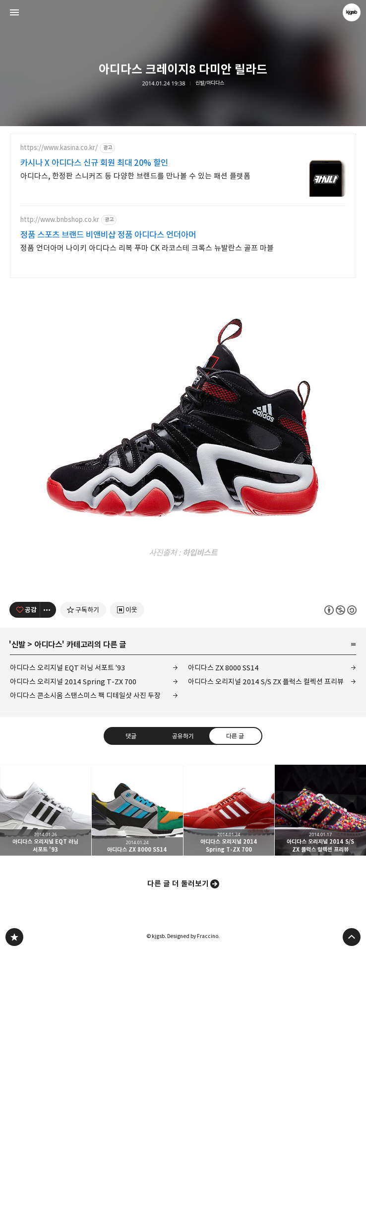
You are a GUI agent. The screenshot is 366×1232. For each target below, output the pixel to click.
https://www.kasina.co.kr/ (59, 148)
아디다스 (48, 923)
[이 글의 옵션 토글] (48, 888)
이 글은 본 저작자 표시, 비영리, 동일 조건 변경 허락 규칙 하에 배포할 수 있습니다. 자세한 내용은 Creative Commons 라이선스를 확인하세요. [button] (340, 887)
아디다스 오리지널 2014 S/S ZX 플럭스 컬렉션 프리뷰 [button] (320, 1088)
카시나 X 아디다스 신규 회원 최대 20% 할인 (94, 162)
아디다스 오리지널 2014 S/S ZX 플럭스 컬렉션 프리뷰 (266, 959)
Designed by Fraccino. (193, 1214)
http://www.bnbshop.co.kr (59, 220)
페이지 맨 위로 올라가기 (352, 1215)
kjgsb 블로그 (14, 1215)
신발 (18, 923)
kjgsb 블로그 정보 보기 (352, 12)
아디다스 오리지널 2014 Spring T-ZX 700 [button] (229, 1088)
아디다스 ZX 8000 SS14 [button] (137, 1088)
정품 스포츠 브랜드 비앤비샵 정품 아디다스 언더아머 (108, 234)
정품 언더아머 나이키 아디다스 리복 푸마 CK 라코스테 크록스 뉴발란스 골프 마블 (147, 248)
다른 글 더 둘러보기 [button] (178, 1161)
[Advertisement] (183, 357)
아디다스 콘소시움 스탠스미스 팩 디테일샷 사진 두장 (85, 973)
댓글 (130, 1013)
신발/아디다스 (209, 83)
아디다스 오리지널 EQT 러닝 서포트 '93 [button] (45, 1088)
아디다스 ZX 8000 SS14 (223, 945)
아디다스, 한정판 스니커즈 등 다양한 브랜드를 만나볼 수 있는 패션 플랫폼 (135, 176)
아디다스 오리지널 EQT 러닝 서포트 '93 (67, 945)
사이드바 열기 (14, 12)
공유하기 (183, 1013)
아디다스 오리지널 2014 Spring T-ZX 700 (73, 959)
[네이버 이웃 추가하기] (127, 888)
